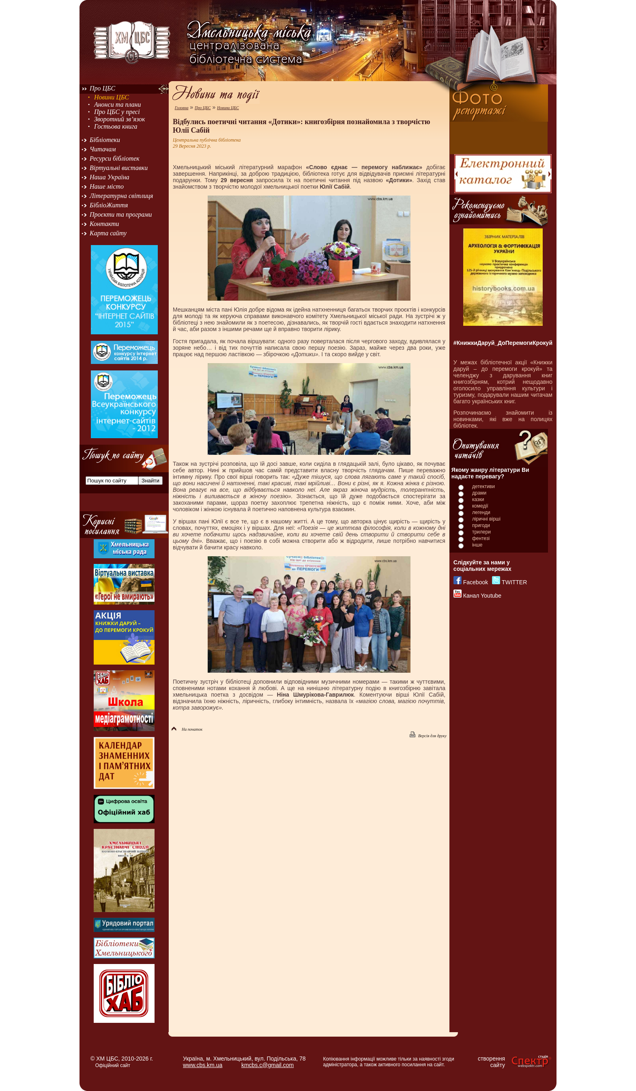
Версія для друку (428, 736)
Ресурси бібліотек (115, 158)
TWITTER (514, 582)
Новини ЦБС (111, 97)
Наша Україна (109, 177)
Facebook (475, 582)
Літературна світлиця (121, 195)
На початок (187, 729)
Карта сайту (108, 233)
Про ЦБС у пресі (117, 111)
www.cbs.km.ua (202, 1065)
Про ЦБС (102, 88)
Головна (182, 107)
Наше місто (107, 186)
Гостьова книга (116, 126)
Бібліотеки (105, 139)
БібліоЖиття (109, 205)
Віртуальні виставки (119, 167)
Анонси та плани (117, 104)
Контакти (104, 223)
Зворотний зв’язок (119, 119)
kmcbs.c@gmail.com (267, 1065)
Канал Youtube (482, 595)
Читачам (103, 149)
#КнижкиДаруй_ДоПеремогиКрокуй (502, 343)
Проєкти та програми (121, 214)
